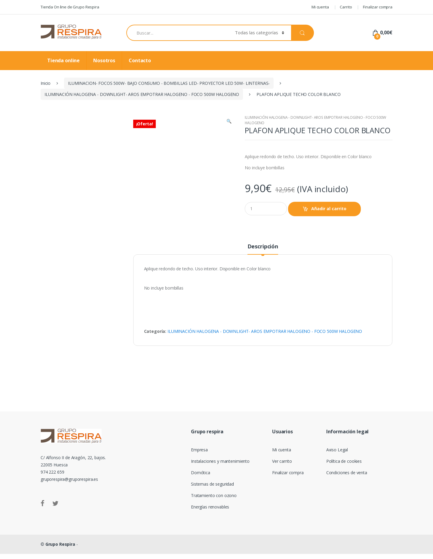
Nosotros (104, 60)
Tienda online (63, 60)
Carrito (346, 7)
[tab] (262, 254)
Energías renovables (210, 512)
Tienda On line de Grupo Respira (70, 7)
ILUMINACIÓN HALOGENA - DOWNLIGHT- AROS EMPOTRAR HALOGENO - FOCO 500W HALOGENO (142, 94)
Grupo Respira (60, 549)
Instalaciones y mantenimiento (220, 466)
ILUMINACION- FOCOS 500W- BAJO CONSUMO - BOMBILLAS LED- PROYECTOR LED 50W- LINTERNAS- (169, 83)
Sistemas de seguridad (212, 489)
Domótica (200, 478)
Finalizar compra (377, 7)
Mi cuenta (320, 7)
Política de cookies (344, 466)
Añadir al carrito (328, 208)
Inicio (46, 83)
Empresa (199, 455)
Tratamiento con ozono (214, 500)
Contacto (140, 60)
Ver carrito (282, 466)
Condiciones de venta (346, 478)
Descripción (262, 252)
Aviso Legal (337, 455)
